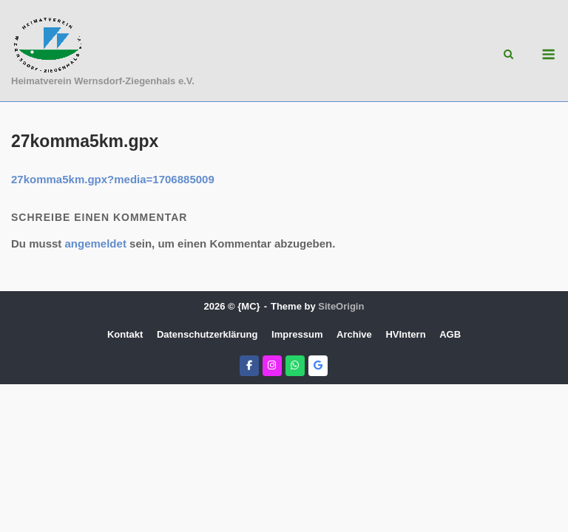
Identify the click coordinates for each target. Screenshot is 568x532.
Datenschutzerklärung (207, 334)
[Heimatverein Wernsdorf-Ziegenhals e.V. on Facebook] (249, 365)
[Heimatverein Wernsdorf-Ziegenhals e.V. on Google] (318, 365)
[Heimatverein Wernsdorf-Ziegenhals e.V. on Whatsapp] (295, 365)
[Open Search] (508, 55)
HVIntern (405, 334)
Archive (354, 334)
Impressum (296, 334)
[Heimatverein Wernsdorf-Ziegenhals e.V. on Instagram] (272, 365)
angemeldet (95, 243)
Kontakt (125, 334)
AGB (450, 334)
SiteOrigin (341, 306)
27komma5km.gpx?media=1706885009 (112, 179)
